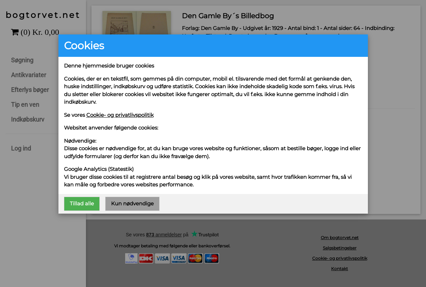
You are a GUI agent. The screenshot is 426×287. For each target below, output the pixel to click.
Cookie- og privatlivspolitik (120, 115)
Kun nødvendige (132, 203)
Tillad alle (82, 203)
